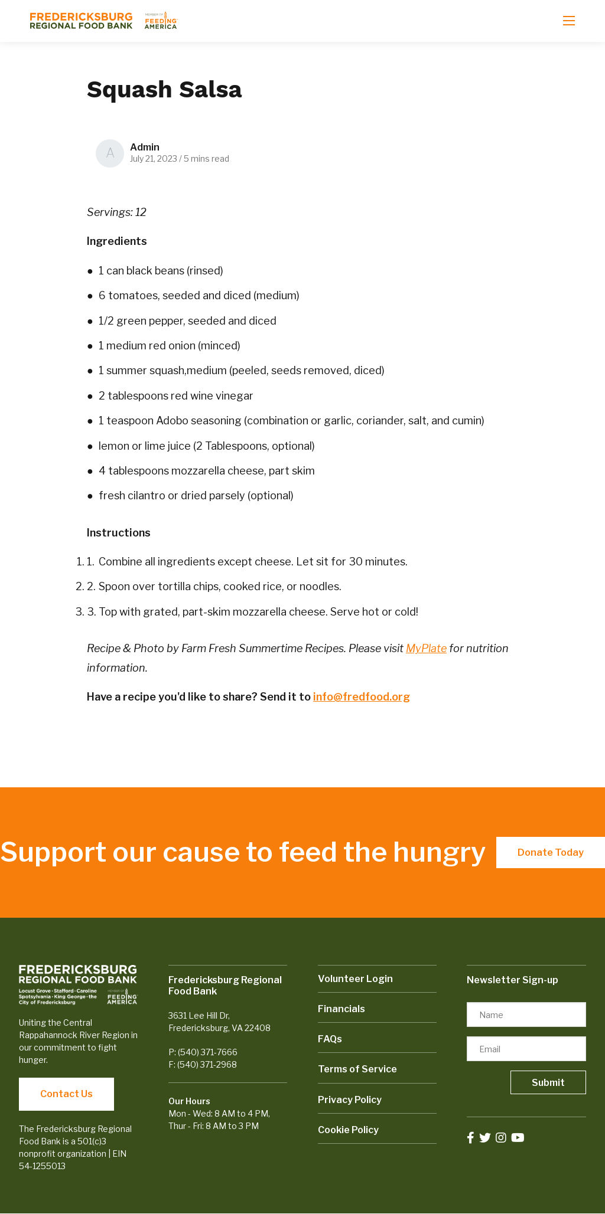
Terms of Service (357, 1069)
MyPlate (426, 648)
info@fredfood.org (361, 697)
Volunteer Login (355, 978)
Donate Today (551, 852)
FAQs (330, 1039)
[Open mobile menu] (569, 21)
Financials (341, 1009)
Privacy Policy (350, 1099)
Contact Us (66, 1094)
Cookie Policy (348, 1130)
